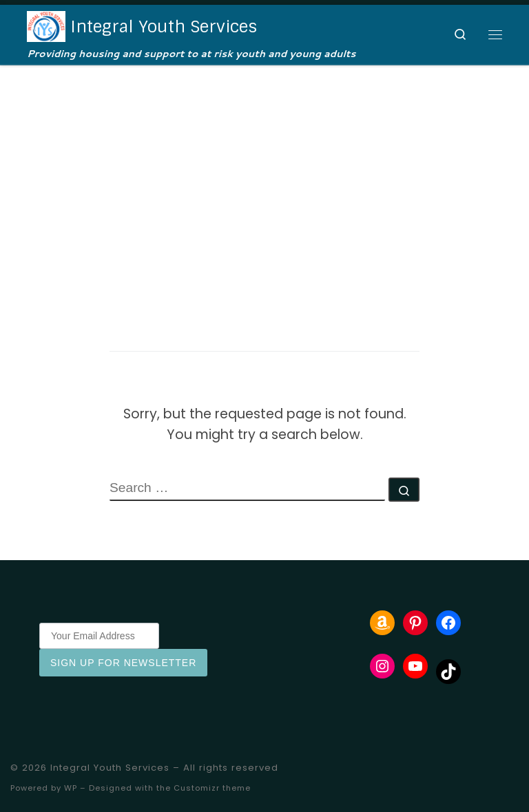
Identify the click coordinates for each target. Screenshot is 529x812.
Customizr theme (212, 787)
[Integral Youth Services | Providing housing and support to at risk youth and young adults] (46, 25)
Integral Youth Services (109, 767)
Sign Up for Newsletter (123, 662)
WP (70, 787)
